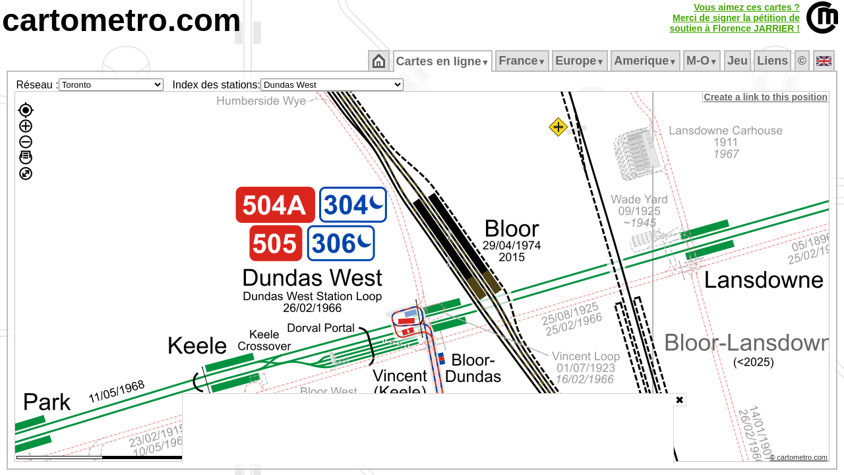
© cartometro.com (800, 459)
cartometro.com (121, 20)
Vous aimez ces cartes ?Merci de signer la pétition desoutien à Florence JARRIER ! (734, 18)
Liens (773, 60)
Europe (581, 60)
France (523, 60)
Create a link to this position (766, 97)
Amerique (646, 60)
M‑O (703, 60)
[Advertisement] (428, 429)
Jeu (738, 60)
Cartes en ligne (443, 61)
